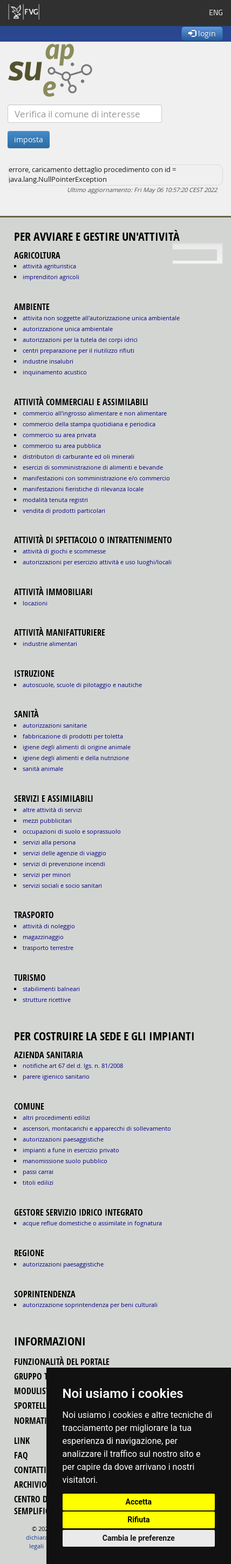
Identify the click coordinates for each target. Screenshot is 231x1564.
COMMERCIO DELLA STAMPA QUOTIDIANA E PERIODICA (89, 424)
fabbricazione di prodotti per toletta (73, 736)
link (22, 1441)
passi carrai (38, 1171)
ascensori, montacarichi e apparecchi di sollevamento (97, 1128)
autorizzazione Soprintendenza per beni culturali (90, 1305)
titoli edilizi (38, 1182)
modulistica (37, 1391)
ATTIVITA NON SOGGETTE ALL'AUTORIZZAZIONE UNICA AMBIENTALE (101, 318)
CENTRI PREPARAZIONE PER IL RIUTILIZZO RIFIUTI (78, 350)
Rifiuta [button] (138, 1519)
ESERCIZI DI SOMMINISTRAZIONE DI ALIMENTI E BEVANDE (93, 467)
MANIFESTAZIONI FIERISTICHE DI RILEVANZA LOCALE (83, 489)
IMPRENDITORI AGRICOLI (51, 277)
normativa (35, 1421)
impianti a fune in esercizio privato (71, 1150)
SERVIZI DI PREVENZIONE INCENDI (64, 864)
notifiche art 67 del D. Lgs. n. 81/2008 (73, 1065)
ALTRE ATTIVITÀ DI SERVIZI (52, 810)
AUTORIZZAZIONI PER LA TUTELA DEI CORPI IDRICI (80, 339)
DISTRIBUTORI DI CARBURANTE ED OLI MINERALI (78, 456)
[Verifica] (85, 113)
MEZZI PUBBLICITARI (47, 820)
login (202, 33)
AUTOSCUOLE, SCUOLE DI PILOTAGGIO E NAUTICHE (82, 685)
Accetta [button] (139, 1501)
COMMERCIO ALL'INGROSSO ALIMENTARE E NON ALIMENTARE (95, 413)
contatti (30, 1470)
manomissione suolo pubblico (65, 1161)
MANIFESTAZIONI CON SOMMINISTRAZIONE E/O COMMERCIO (96, 478)
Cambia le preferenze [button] (139, 1538)
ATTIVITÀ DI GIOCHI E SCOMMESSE (64, 551)
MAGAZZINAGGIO (43, 937)
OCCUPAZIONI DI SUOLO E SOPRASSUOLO (72, 831)
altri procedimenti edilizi (56, 1117)
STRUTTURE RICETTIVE (47, 999)
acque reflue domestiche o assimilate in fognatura (92, 1223)
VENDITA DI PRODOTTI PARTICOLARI (64, 510)
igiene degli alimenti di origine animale (77, 747)
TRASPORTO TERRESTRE (48, 947)
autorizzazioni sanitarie (55, 725)
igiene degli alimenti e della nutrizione (76, 758)
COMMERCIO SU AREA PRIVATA (59, 435)
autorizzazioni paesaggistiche (63, 1139)
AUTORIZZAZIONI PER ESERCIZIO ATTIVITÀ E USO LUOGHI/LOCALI (97, 562)
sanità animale (43, 768)
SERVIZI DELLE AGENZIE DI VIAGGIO (64, 853)
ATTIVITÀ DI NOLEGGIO (49, 926)
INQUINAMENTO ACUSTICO (55, 372)
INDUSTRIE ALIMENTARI (50, 643)
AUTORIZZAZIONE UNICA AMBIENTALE (68, 329)
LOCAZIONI (35, 603)
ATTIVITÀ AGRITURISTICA (49, 266)
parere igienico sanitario (56, 1076)
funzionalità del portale (62, 1362)
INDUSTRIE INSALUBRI (48, 361)
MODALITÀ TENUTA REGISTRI (55, 500)
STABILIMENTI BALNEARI (51, 989)
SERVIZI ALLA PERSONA (49, 842)
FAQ (21, 1455)
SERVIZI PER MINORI (47, 874)
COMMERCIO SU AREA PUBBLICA (62, 445)
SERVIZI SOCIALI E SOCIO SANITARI (62, 885)
